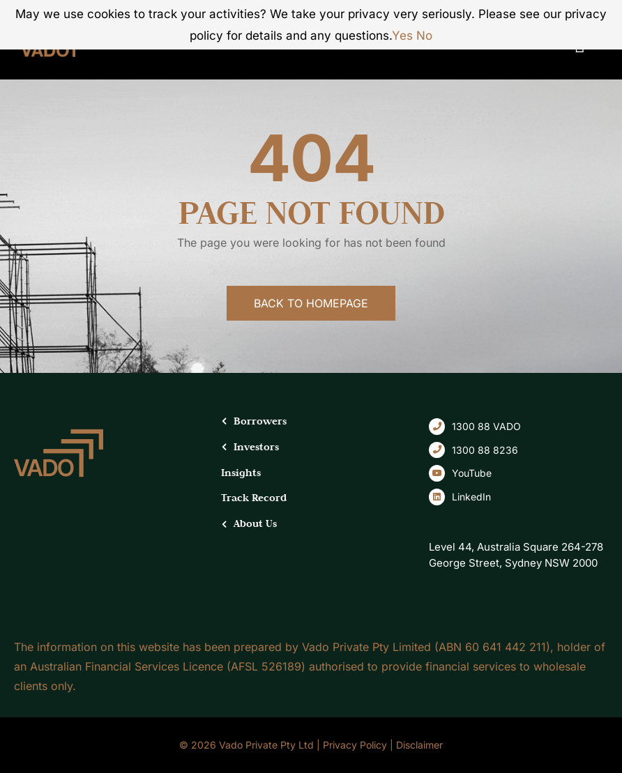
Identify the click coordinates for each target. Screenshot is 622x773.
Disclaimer (419, 745)
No (424, 36)
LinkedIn (471, 497)
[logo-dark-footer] (58, 434)
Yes (402, 36)
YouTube (472, 473)
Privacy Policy (355, 745)
